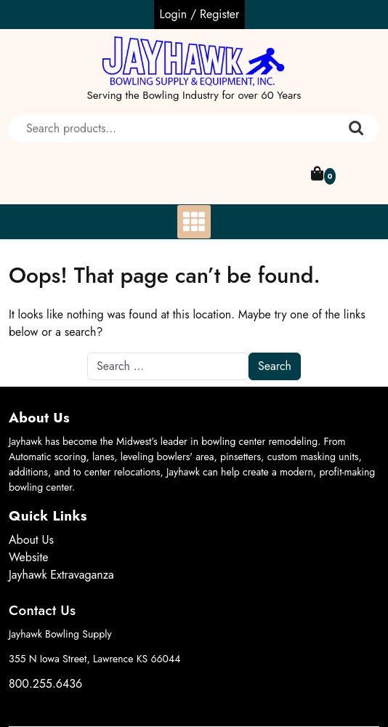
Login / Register (200, 14)
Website (29, 557)
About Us (31, 539)
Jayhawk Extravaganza (61, 574)
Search (356, 128)
